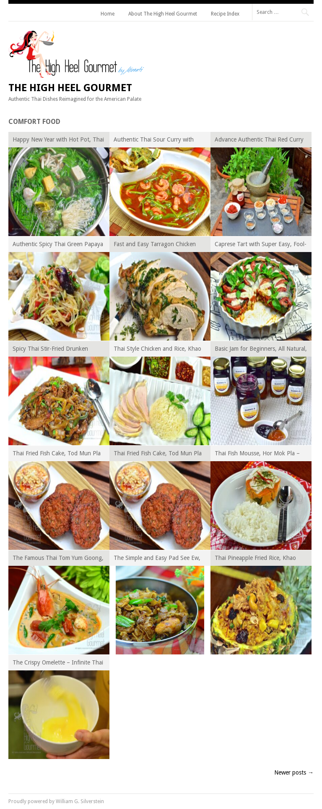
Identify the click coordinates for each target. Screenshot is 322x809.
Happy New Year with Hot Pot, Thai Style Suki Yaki (58, 141)
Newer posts (294, 772)
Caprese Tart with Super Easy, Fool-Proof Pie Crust (260, 245)
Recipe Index (225, 14)
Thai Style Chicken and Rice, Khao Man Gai (157, 350)
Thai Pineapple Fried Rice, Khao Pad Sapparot (255, 559)
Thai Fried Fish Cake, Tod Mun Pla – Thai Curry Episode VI (57, 455)
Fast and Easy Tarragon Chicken (155, 244)
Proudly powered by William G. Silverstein (56, 801)
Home (107, 14)
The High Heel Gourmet (70, 88)
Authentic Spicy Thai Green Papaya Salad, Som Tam (58, 245)
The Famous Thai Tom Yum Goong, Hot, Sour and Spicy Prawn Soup (58, 559)
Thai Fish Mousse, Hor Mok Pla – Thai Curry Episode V (257, 455)
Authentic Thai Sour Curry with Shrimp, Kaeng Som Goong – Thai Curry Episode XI (158, 141)
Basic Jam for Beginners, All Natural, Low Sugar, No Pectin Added (261, 350)
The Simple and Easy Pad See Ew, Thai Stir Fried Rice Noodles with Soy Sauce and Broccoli (157, 559)
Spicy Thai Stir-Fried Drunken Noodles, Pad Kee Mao (50, 350)
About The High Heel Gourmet (162, 14)
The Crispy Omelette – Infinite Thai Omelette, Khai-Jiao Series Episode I (58, 664)
